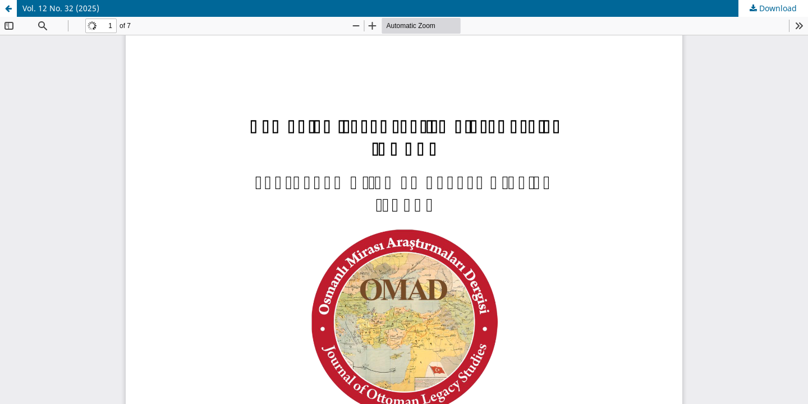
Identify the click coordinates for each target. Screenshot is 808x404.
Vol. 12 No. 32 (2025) (60, 8)
